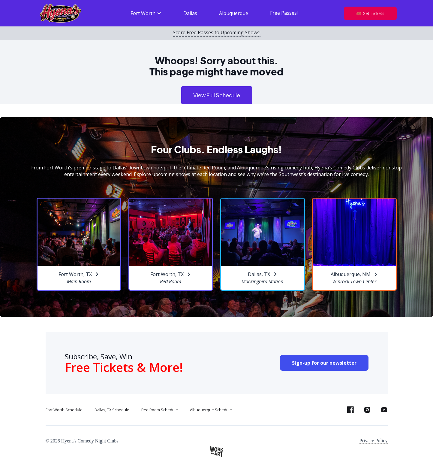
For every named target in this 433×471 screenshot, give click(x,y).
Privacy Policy (373, 440)
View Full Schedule (216, 95)
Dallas (190, 13)
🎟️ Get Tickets (370, 13)
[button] (146, 13)
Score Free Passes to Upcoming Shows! (216, 33)
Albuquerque (233, 13)
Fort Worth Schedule (64, 409)
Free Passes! (284, 13)
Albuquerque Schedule (211, 409)
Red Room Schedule (159, 409)
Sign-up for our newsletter (324, 363)
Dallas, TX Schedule (112, 409)
